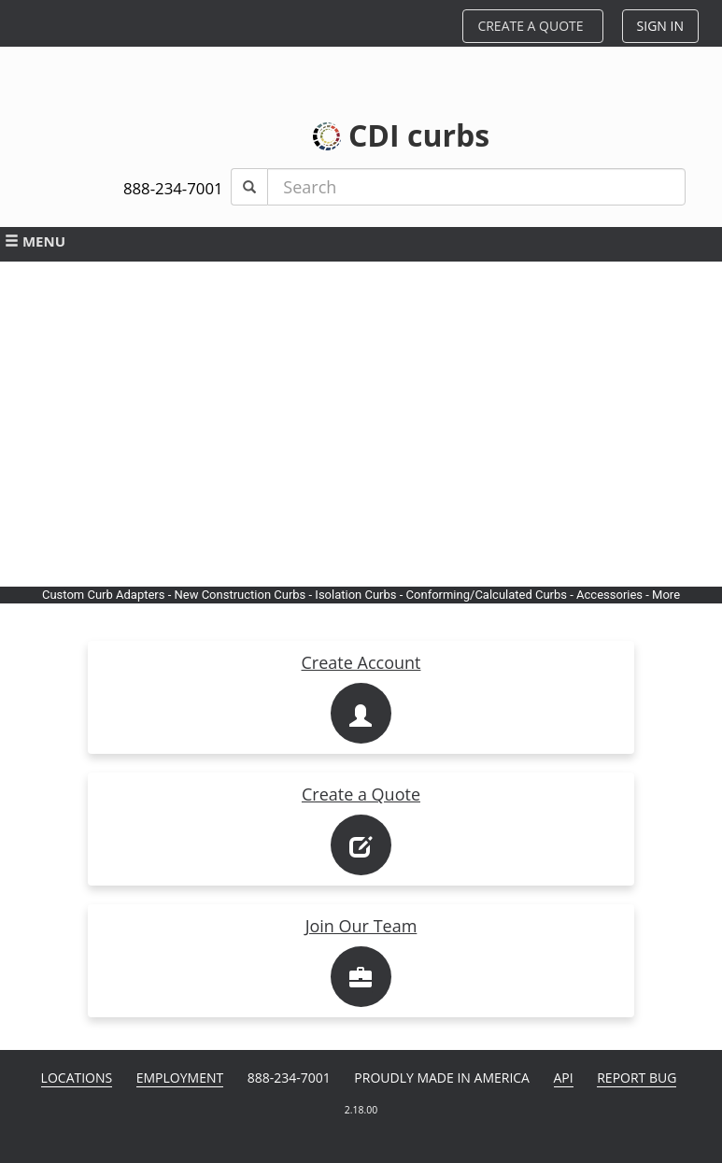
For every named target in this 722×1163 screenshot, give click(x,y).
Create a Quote (361, 794)
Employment (179, 1077)
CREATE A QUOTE (530, 26)
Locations (77, 1077)
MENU (35, 241)
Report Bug (636, 1077)
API (563, 1077)
